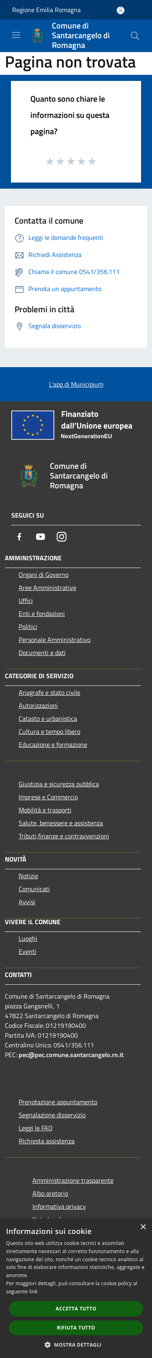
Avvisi (27, 902)
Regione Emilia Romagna (46, 10)
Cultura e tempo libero (49, 731)
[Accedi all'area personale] (120, 10)
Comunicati (34, 889)
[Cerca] (135, 36)
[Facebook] (19, 537)
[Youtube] (40, 537)
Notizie (28, 876)
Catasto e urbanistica (48, 718)
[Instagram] (62, 537)
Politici (28, 626)
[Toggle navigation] (16, 35)
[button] (76, 1345)
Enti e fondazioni (42, 613)
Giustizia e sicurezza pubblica (59, 784)
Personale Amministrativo (54, 639)
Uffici (26, 600)
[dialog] (76, 1288)
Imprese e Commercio (48, 797)
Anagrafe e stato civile (49, 692)
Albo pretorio (50, 1193)
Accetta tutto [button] (76, 1308)
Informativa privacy (59, 1206)
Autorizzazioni (38, 705)
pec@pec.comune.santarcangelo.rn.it (71, 1055)
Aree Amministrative (47, 587)
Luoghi (28, 938)
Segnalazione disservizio (52, 1115)
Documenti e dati (42, 652)
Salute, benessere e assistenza (61, 823)
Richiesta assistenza (47, 1141)
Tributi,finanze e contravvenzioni (64, 836)
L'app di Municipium (76, 384)
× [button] (143, 1227)
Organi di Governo (44, 574)
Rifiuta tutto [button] (76, 1327)
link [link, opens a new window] (33, 1291)
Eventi (27, 951)
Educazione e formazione (53, 744)
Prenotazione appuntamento (58, 1102)
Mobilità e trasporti (45, 810)
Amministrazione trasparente (72, 1180)
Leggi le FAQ (36, 1128)
